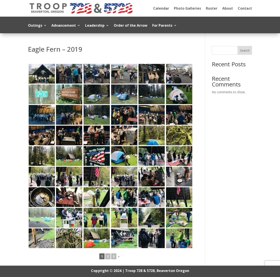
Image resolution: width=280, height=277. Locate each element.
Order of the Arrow (130, 26)
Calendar (161, 8)
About (227, 8)
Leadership (95, 26)
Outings (35, 26)
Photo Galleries (187, 8)
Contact (245, 8)
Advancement (63, 26)
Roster (211, 8)
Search (245, 50)
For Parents (162, 26)
